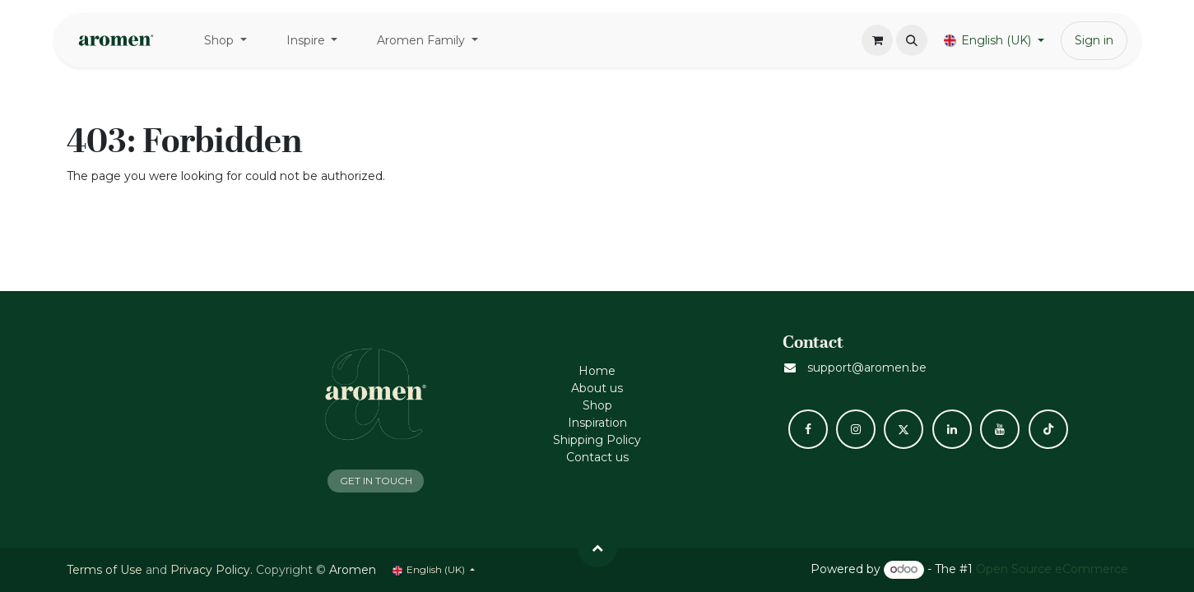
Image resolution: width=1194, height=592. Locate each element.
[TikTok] (1048, 429)
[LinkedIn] (952, 429)
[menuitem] (225, 40)
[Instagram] (856, 429)
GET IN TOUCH (376, 480)
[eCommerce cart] (877, 40)
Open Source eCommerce (1052, 569)
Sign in (1094, 40)
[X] (903, 429)
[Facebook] (808, 429)
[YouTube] (1000, 429)
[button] (911, 40)
